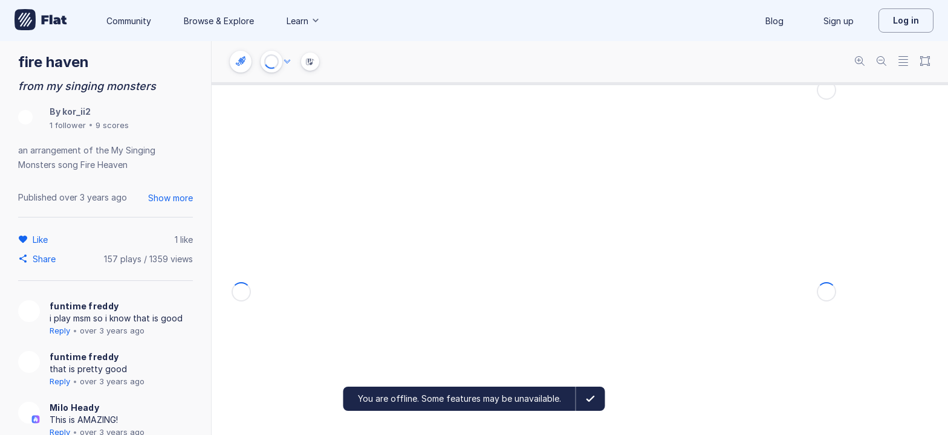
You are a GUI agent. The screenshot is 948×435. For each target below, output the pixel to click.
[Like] (42, 239)
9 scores (112, 125)
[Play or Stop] (271, 61)
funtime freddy (84, 306)
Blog (774, 21)
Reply (60, 330)
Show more (170, 198)
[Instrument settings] (241, 61)
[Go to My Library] (41, 20)
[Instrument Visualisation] (310, 62)
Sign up (838, 21)
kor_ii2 (76, 111)
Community (128, 21)
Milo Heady (74, 407)
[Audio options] (287, 61)
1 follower (68, 125)
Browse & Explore (219, 21)
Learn (303, 21)
